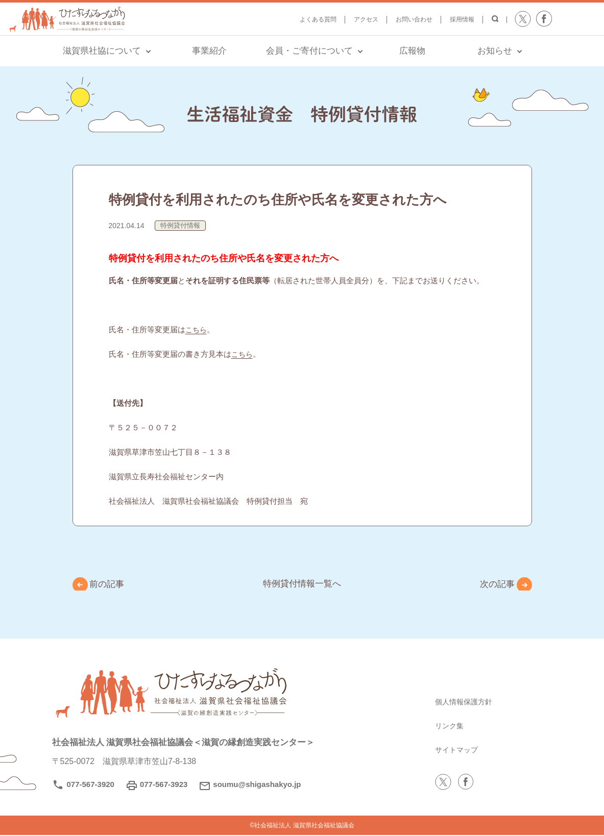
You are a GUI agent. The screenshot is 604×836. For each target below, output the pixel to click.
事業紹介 (209, 51)
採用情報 (462, 19)
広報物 (412, 51)
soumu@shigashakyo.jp (257, 785)
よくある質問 (318, 19)
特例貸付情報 (180, 225)
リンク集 (451, 726)
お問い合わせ (414, 19)
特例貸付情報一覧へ (302, 584)
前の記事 (111, 585)
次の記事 (493, 585)
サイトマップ (459, 750)
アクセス (366, 19)
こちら (196, 329)
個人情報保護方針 (467, 702)
